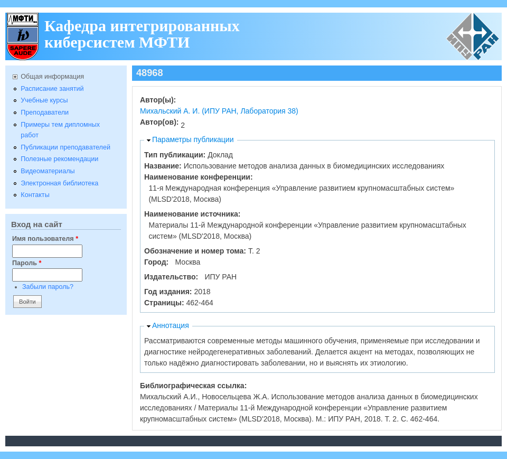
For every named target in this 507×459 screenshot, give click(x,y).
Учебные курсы (44, 100)
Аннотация (170, 325)
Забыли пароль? (47, 287)
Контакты (35, 195)
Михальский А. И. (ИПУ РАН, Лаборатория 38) (219, 111)
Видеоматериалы (47, 171)
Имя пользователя (45, 238)
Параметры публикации (193, 139)
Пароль (26, 263)
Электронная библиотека (59, 183)
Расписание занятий (52, 88)
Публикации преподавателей (65, 147)
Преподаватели (45, 112)
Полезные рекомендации (59, 159)
